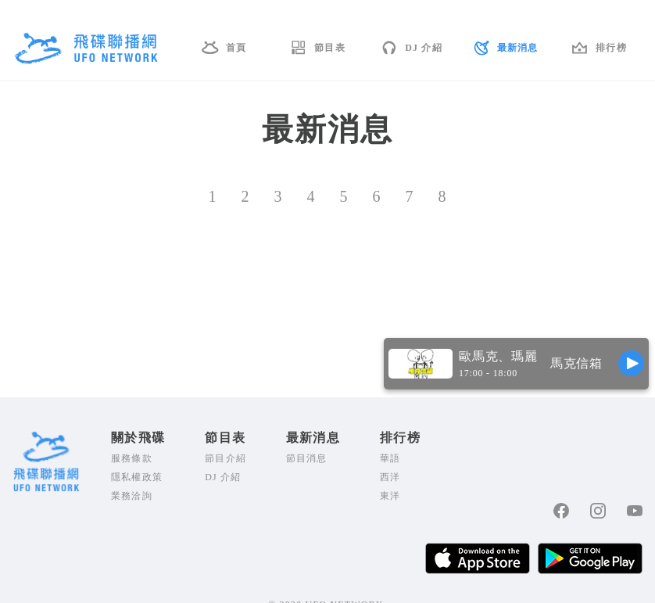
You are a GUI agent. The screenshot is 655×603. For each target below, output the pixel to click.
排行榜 (611, 47)
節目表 (329, 47)
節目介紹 (225, 458)
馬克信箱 (576, 363)
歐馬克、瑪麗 (498, 356)
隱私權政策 (137, 477)
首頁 (236, 47)
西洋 (390, 477)
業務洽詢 (131, 495)
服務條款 (131, 458)
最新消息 (518, 47)
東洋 (390, 495)
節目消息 (307, 458)
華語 (390, 458)
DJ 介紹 (423, 47)
